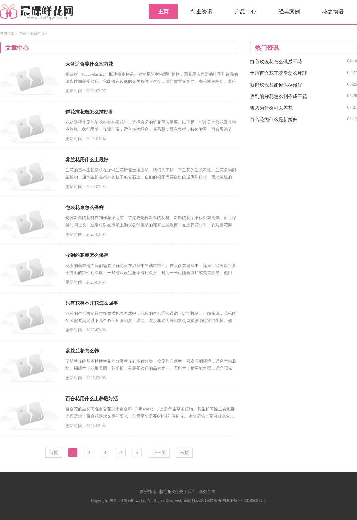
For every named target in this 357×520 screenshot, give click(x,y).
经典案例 (289, 12)
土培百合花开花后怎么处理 (278, 73)
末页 (184, 452)
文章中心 (37, 33)
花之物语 (333, 12)
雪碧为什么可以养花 (271, 107)
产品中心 (245, 12)
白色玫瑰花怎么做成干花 (276, 61)
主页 (163, 12)
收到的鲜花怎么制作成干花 (278, 96)
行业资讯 (201, 12)
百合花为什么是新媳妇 (274, 119)
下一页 (159, 452)
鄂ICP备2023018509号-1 (244, 500)
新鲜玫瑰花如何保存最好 (276, 84)
